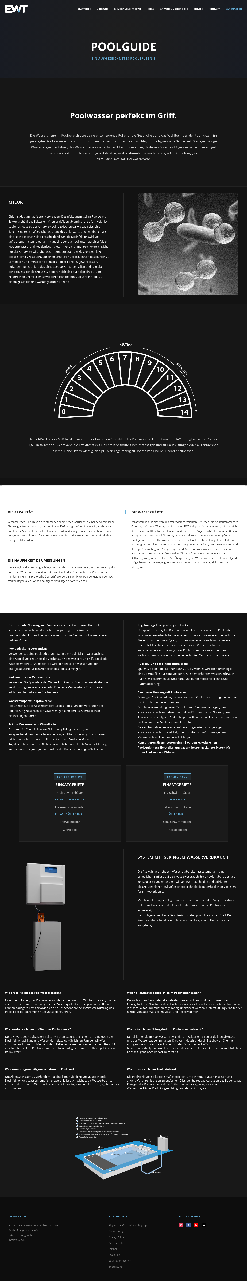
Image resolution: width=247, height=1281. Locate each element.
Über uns (102, 8)
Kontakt (214, 8)
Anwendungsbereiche (174, 8)
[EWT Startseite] (16, 9)
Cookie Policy (116, 1231)
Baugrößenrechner (120, 1260)
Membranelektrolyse (127, 8)
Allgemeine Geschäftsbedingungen (129, 1225)
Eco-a (150, 8)
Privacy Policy (116, 1237)
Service (198, 8)
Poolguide (114, 1254)
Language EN (234, 8)
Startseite (84, 8)
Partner (113, 1249)
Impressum (115, 1266)
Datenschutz (116, 1243)
